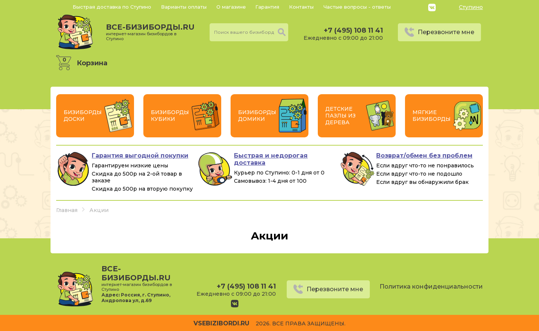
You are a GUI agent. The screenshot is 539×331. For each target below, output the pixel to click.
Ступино (471, 7)
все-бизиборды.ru (150, 32)
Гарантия (267, 7)
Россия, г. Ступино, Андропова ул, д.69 (135, 297)
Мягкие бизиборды (431, 115)
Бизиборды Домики (257, 115)
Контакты (301, 7)
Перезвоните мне (446, 32)
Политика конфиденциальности (431, 286)
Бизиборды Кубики (170, 115)
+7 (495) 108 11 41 (353, 30)
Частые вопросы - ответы (357, 7)
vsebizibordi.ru (221, 323)
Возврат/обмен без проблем (424, 155)
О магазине (231, 7)
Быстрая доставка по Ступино (112, 7)
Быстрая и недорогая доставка (271, 159)
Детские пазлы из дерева (340, 115)
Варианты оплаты (184, 7)
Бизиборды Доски (83, 115)
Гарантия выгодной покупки (140, 155)
